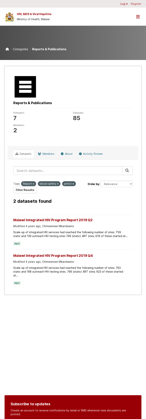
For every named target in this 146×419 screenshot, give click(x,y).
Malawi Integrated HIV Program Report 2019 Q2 (53, 220)
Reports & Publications (49, 49)
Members (46, 153)
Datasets (23, 153)
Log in (124, 3)
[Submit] (127, 170)
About (67, 153)
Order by (93, 184)
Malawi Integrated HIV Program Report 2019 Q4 (53, 256)
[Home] (7, 49)
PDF (17, 244)
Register (136, 3)
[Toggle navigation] (137, 16)
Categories (20, 49)
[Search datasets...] (67, 170)
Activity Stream (91, 153)
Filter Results (25, 190)
